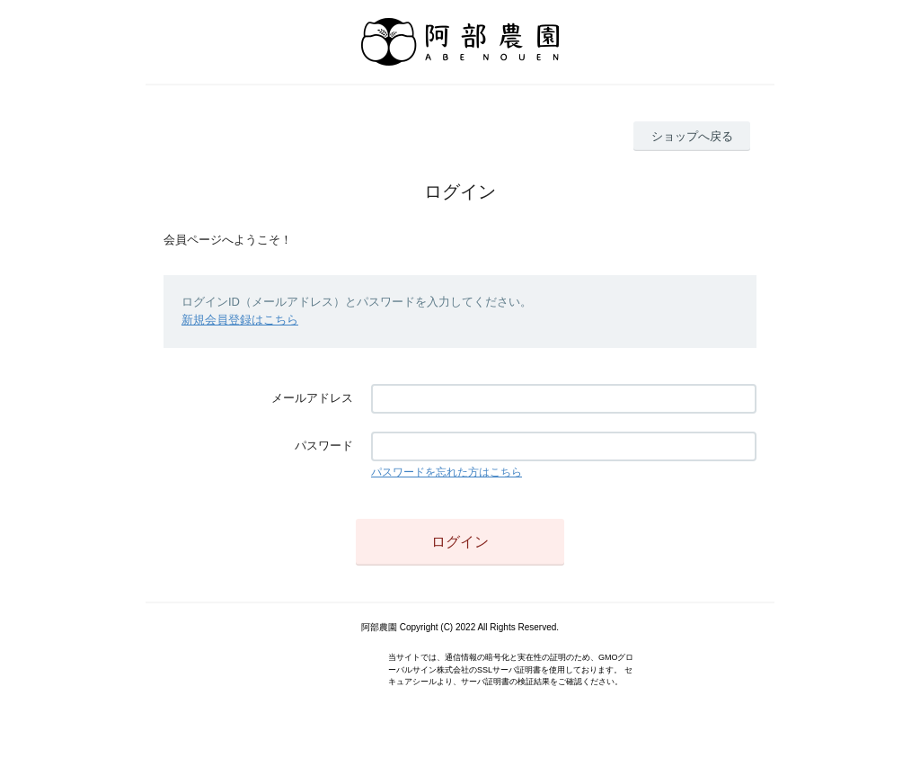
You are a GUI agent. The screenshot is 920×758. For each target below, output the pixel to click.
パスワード (324, 445)
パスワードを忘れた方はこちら (446, 472)
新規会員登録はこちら (239, 319)
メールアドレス (312, 398)
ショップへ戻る (692, 136)
